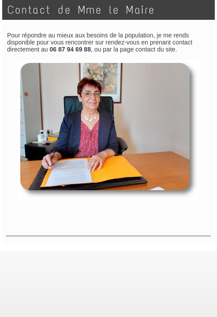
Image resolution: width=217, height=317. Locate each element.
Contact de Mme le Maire (81, 10)
